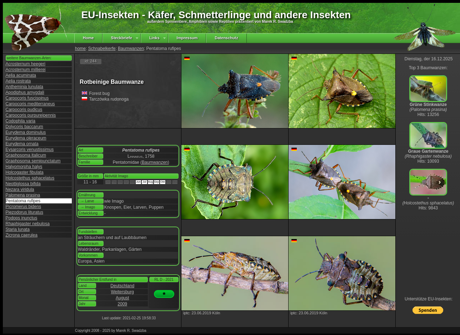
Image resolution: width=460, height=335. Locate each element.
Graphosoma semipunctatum (33, 160)
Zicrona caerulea (22, 235)
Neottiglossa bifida (23, 183)
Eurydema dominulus (26, 132)
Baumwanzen (131, 48)
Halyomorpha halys (24, 166)
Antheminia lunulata (24, 86)
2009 (122, 303)
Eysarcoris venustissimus (30, 149)
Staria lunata (18, 229)
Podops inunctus (22, 217)
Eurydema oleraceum (26, 138)
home (80, 48)
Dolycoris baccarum (24, 126)
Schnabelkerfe (102, 48)
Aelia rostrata (18, 80)
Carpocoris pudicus (24, 109)
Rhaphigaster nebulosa (28, 223)
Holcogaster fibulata (25, 172)
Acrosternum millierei (26, 69)
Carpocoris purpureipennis (31, 115)
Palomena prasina (23, 195)
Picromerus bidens (23, 206)
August (122, 297)
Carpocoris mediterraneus (30, 103)
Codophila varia (20, 120)
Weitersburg (122, 291)
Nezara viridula (20, 189)
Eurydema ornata (22, 143)
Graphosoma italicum (26, 155)
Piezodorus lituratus (24, 212)
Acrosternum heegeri (25, 63)
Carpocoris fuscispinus (27, 98)
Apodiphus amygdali (25, 92)
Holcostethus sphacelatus (30, 178)
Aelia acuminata (21, 75)
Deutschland (122, 285)
